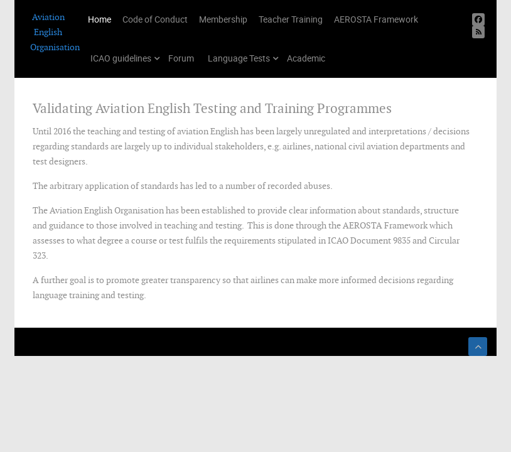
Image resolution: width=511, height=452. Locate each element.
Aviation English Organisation (48, 32)
